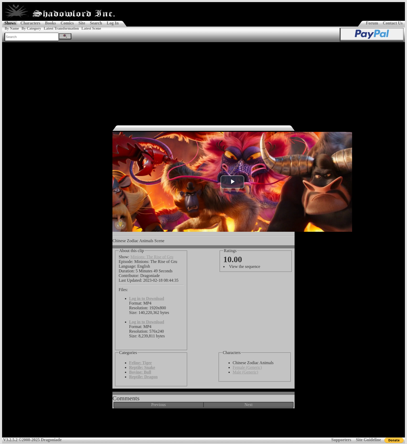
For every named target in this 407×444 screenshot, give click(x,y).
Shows (10, 23)
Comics (67, 23)
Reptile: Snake (142, 367)
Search (96, 23)
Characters (30, 23)
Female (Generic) (247, 367)
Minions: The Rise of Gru (151, 257)
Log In (113, 23)
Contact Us (393, 23)
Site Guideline (368, 439)
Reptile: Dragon (143, 377)
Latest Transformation (61, 28)
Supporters (341, 439)
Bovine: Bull (140, 372)
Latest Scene (91, 28)
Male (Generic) (245, 372)
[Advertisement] (203, 81)
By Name (12, 28)
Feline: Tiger (140, 363)
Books (50, 23)
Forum (372, 23)
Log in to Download (146, 298)
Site (81, 23)
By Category (31, 28)
